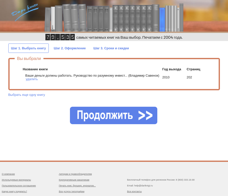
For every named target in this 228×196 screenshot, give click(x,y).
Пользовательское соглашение (19, 185)
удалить (32, 79)
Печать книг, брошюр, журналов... (77, 185)
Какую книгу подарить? (14, 191)
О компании (8, 173)
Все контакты (134, 191)
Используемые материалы (16, 179)
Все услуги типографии (71, 191)
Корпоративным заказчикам (74, 179)
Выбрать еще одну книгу (26, 95)
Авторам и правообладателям (75, 173)
